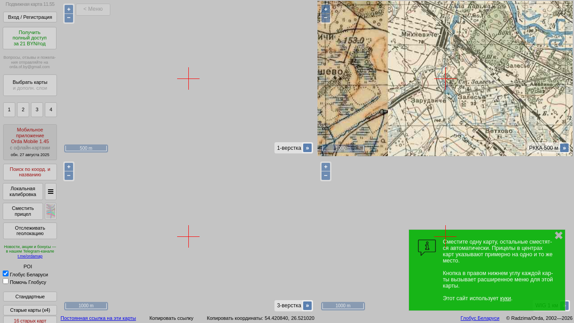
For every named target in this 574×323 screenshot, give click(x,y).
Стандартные (29, 296)
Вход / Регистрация (30, 17)
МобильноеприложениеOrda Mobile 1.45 (30, 142)
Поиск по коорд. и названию (30, 172)
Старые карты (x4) (30, 310)
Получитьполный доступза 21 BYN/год (30, 38)
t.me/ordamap (30, 256)
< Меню (93, 9)
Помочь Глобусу (24, 282)
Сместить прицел (23, 211)
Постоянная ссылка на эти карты (98, 318)
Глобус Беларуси (25, 274)
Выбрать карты (30, 85)
